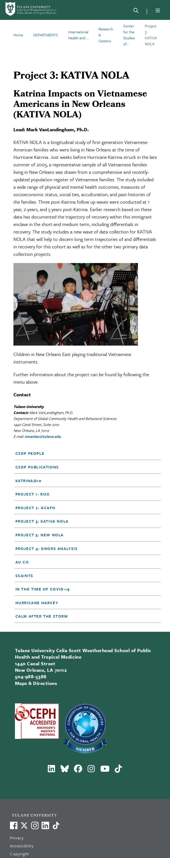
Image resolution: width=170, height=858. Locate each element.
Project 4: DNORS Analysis (46, 548)
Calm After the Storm (41, 616)
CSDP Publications (37, 467)
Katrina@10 (28, 480)
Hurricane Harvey (36, 602)
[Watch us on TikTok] (56, 825)
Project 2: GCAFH (35, 507)
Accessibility (22, 846)
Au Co (22, 562)
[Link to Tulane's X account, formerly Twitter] (24, 825)
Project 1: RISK (32, 494)
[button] (81, 453)
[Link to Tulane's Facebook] (35, 825)
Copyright (19, 854)
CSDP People (30, 453)
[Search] (136, 11)
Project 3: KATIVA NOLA (42, 521)
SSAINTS (24, 575)
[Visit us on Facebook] (13, 825)
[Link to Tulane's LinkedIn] (45, 825)
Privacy (17, 838)
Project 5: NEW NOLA (39, 535)
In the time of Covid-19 (42, 589)
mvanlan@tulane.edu (43, 436)
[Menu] (158, 10)
